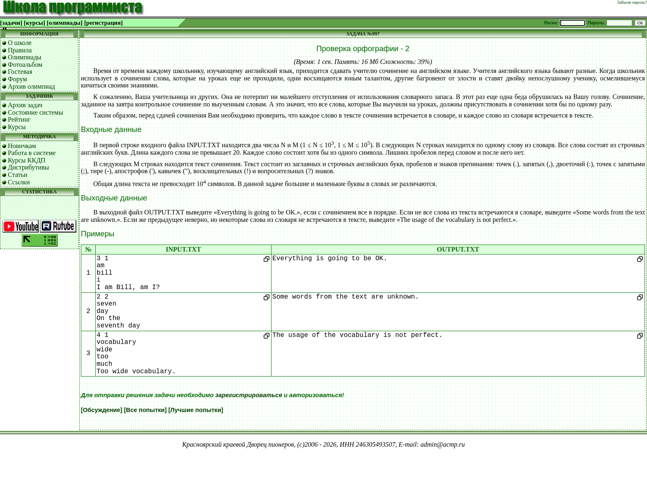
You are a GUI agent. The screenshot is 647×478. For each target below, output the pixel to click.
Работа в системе (32, 152)
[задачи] (11, 22)
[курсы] (34, 22)
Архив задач (25, 104)
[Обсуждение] (101, 410)
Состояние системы (35, 112)
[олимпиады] (65, 22)
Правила (20, 50)
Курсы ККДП (26, 160)
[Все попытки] (145, 410)
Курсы (17, 126)
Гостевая (20, 71)
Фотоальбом (25, 64)
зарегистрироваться (248, 395)
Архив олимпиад (31, 86)
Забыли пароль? (632, 2)
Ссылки (19, 182)
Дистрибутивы (28, 167)
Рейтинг (19, 119)
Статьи (17, 174)
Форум (17, 78)
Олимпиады (24, 57)
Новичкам (22, 145)
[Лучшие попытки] (195, 410)
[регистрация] (103, 22)
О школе (20, 42)
